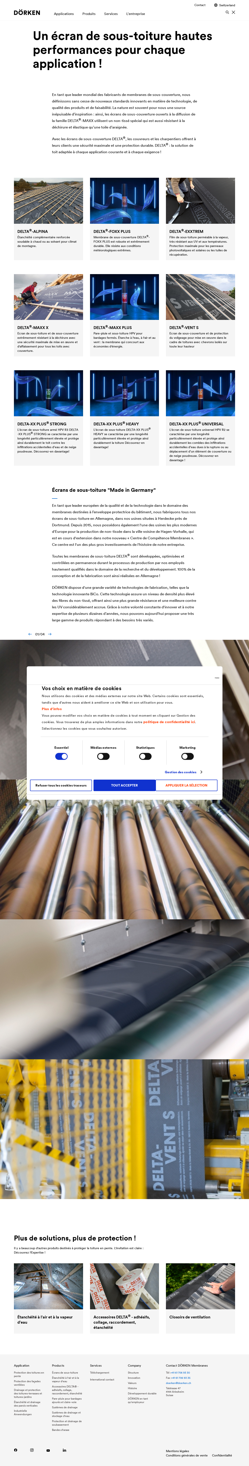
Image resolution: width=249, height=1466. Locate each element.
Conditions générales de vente (187, 1455)
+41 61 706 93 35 (181, 1377)
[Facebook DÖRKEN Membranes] (15, 1450)
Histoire (132, 1388)
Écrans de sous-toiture (65, 1372)
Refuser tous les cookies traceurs (61, 785)
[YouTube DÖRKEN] (48, 1450)
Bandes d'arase (60, 1429)
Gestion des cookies (180, 772)
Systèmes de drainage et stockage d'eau (66, 1414)
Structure (133, 1372)
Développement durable (142, 1393)
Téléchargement (99, 1372)
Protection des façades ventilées (27, 1383)
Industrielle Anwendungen (23, 1412)
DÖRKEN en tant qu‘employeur (138, 1400)
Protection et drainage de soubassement (67, 1423)
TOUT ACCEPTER (124, 785)
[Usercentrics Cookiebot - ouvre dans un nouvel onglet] (200, 678)
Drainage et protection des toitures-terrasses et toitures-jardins (28, 1393)
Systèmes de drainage (65, 1407)
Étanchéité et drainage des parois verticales (27, 1403)
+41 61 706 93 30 (180, 1372)
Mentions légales (177, 1451)
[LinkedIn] (64, 1450)
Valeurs (132, 1383)
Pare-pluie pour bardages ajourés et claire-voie (67, 1400)
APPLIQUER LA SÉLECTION (186, 785)
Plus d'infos (52, 709)
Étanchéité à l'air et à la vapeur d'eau (65, 1379)
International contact (102, 1379)
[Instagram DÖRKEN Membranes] (31, 1450)
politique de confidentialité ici (169, 722)
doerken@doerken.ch (178, 1383)
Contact (200, 5)
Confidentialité (222, 1455)
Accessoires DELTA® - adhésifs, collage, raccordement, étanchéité (67, 1390)
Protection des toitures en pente (29, 1374)
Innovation (134, 1377)
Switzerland (224, 5)
